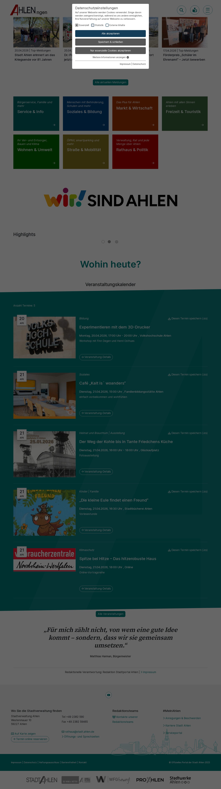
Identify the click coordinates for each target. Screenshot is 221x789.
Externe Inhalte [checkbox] (117, 25)
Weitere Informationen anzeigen (111, 57)
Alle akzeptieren (111, 33)
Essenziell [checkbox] (84, 25)
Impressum (125, 64)
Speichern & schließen (110, 41)
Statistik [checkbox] (99, 25)
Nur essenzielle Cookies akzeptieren (110, 50)
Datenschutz (139, 64)
